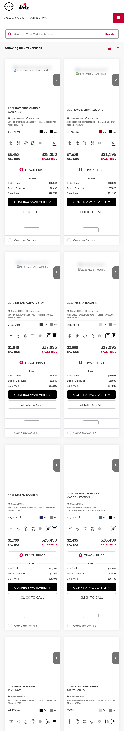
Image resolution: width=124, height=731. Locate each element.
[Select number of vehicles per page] (109, 647)
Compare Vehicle (25, 240)
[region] (32, 188)
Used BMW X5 (17, 712)
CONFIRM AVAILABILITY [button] (32, 202)
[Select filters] (109, 48)
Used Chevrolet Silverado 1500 (26, 716)
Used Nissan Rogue (20, 726)
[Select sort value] (116, 48)
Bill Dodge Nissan (15, 691)
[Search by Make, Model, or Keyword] (58, 34)
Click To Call (32, 212)
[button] (14, 18)
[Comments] (54, 143)
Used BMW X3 (17, 709)
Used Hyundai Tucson (21, 719)
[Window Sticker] (54, 335)
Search (109, 34)
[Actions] (54, 110)
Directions (38, 17)
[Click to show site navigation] (118, 17)
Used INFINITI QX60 (20, 722)
